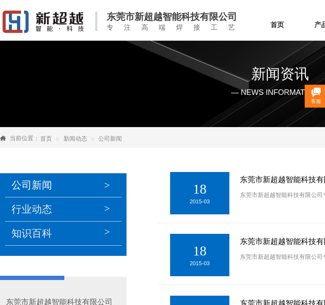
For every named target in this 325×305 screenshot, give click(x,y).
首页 (46, 139)
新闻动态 (75, 139)
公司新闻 (110, 139)
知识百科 (31, 233)
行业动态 (31, 209)
